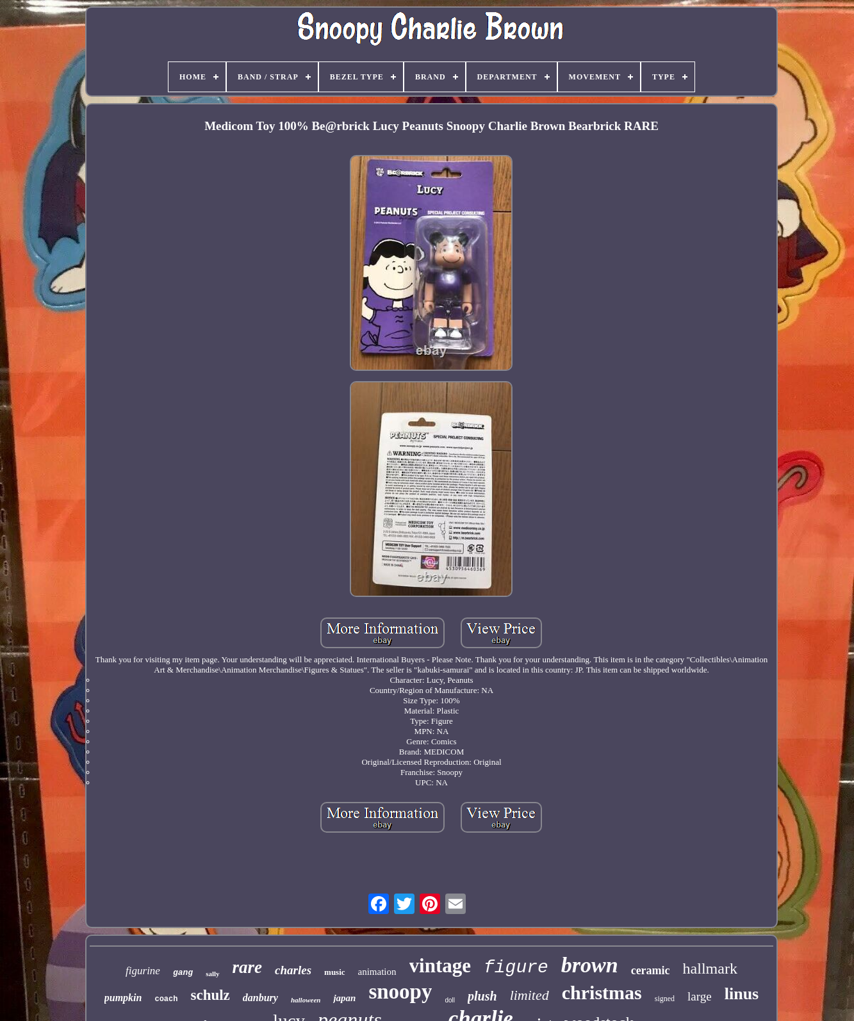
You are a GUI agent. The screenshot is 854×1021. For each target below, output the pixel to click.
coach (165, 999)
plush (482, 996)
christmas (602, 992)
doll (450, 1000)
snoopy (400, 991)
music (334, 972)
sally (212, 973)
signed (665, 998)
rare (248, 967)
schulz (209, 995)
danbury (260, 997)
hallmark (710, 968)
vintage (440, 965)
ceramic (650, 970)
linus (742, 993)
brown (589, 965)
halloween (305, 1000)
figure (516, 967)
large (699, 996)
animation (377, 972)
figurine (143, 971)
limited (529, 995)
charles (293, 970)
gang (183, 972)
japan (344, 998)
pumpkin (123, 997)
